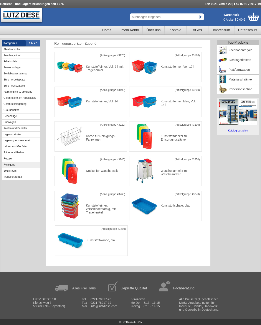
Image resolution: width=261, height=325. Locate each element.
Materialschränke (240, 79)
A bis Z (33, 43)
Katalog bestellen (238, 130)
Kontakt (175, 30)
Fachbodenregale (240, 50)
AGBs (197, 30)
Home (107, 30)
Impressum (221, 30)
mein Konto (130, 30)
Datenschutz (248, 30)
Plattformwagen (239, 69)
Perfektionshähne (240, 89)
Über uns (154, 30)
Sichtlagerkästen (240, 60)
